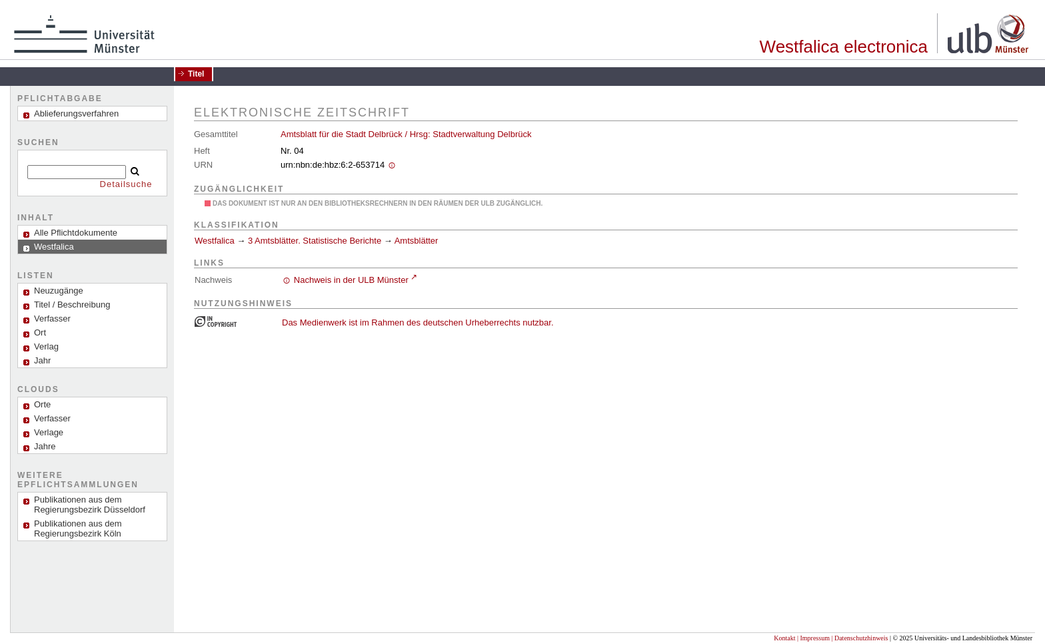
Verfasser (52, 318)
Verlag (46, 346)
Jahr (42, 360)
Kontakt (784, 638)
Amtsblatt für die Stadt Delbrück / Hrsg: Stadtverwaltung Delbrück (406, 134)
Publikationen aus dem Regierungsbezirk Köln (78, 528)
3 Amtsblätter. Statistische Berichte (314, 241)
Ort (40, 332)
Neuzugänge (58, 291)
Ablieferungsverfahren (76, 113)
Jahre (45, 446)
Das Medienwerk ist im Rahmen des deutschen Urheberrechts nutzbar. (418, 322)
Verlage (48, 432)
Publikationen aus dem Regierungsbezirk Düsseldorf (89, 505)
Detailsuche (126, 184)
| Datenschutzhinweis (859, 638)
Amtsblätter (417, 241)
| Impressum (813, 638)
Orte (42, 404)
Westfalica (215, 241)
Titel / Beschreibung (72, 305)
